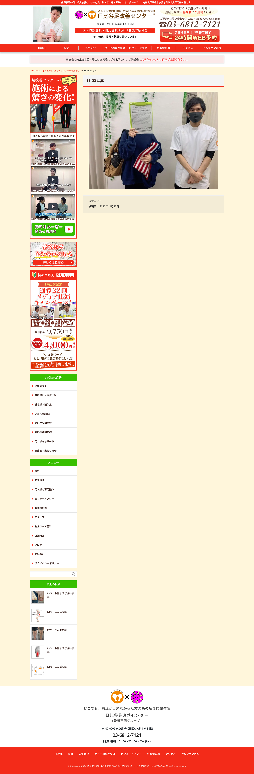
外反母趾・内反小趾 (46, 395)
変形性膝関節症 (43, 432)
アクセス (188, 48)
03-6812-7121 (127, 735)
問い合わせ (41, 554)
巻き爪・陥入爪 (43, 404)
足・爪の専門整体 (114, 48)
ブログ (38, 544)
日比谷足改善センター (127, 709)
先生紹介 (90, 48)
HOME (42, 48)
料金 (66, 48)
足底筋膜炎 (41, 386)
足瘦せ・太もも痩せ (46, 450)
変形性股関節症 (43, 423)
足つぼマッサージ (44, 441)
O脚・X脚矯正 (42, 413)
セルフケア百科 (212, 48)
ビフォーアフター (139, 48)
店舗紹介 (39, 535)
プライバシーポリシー (47, 563)
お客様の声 (163, 48)
